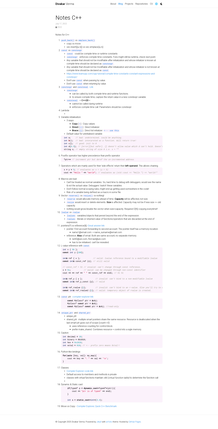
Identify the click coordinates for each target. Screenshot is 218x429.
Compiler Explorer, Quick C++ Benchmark (97, 406)
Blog (121, 3)
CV (151, 4)
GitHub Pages (135, 422)
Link (91, 87)
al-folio (109, 422)
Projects (129, 4)
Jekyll (99, 422)
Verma (64, 4)
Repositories (141, 4)
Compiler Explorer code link (80, 371)
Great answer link (96, 225)
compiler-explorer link (82, 296)
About (113, 4)
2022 (58, 27)
